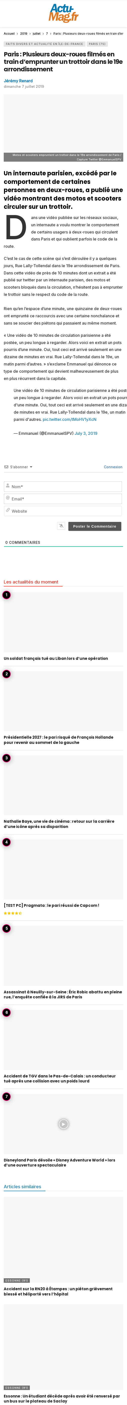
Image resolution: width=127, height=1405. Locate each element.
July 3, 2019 (86, 433)
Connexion (113, 467)
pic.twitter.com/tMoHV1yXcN (69, 419)
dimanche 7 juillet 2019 (24, 86)
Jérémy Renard (18, 80)
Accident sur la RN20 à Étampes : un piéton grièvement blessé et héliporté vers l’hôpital (58, 1291)
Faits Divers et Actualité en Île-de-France (44, 44)
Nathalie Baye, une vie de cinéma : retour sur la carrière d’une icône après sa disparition (59, 824)
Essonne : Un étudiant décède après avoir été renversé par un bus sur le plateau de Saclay (62, 1399)
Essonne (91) (16, 1280)
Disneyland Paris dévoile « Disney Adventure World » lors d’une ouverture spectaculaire (59, 1163)
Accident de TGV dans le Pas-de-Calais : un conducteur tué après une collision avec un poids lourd (60, 1078)
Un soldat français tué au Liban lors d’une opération (56, 658)
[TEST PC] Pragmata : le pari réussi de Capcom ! (51, 905)
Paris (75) (97, 44)
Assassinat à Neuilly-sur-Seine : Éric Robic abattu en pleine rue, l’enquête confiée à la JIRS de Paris (63, 994)
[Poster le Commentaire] (95, 526)
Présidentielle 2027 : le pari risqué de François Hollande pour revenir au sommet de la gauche (58, 740)
